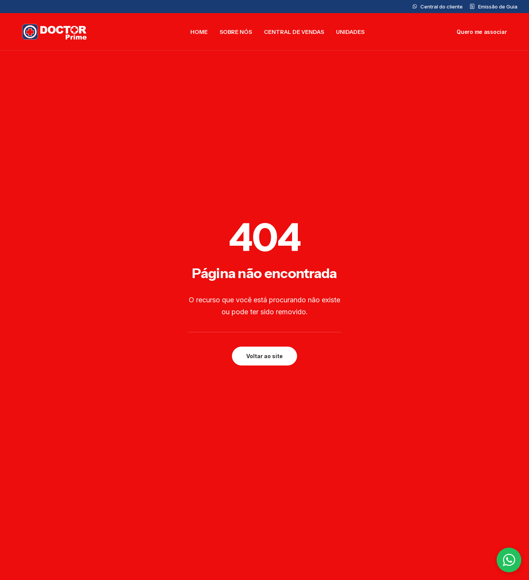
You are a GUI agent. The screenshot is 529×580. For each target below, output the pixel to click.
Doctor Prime (188, 489)
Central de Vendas (294, 33)
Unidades (350, 33)
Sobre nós (236, 33)
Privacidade (452, 462)
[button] (59, 382)
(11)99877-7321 (303, 530)
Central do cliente (441, 6)
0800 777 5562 (303, 489)
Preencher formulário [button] (210, 391)
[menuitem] (437, 6)
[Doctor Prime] (50, 33)
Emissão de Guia (497, 6)
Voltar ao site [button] (264, 204)
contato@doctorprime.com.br (324, 478)
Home (199, 33)
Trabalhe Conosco (196, 532)
